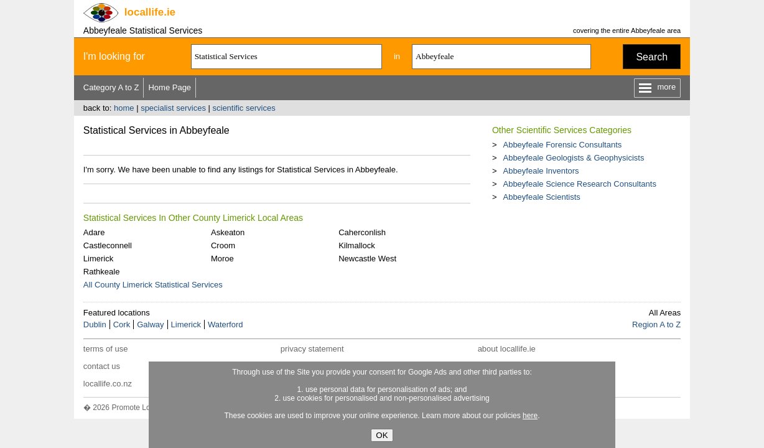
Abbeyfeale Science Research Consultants (579, 184)
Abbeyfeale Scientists (541, 197)
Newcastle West (367, 258)
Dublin (94, 324)
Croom (223, 245)
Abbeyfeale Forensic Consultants (562, 144)
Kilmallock (356, 245)
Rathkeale (101, 271)
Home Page (169, 87)
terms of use (105, 348)
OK (382, 435)
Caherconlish (362, 232)
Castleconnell (107, 245)
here (530, 415)
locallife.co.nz (107, 383)
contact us (101, 366)
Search (652, 57)
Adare (94, 232)
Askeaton (228, 232)
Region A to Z (656, 324)
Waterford (225, 324)
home (124, 108)
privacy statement (312, 348)
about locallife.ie (507, 348)
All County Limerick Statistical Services (153, 284)
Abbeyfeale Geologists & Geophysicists (573, 157)
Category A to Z (111, 87)
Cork (121, 324)
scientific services (244, 108)
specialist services (173, 108)
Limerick (98, 258)
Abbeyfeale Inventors (541, 170)
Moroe (222, 258)
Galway (150, 324)
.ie (149, 12)
